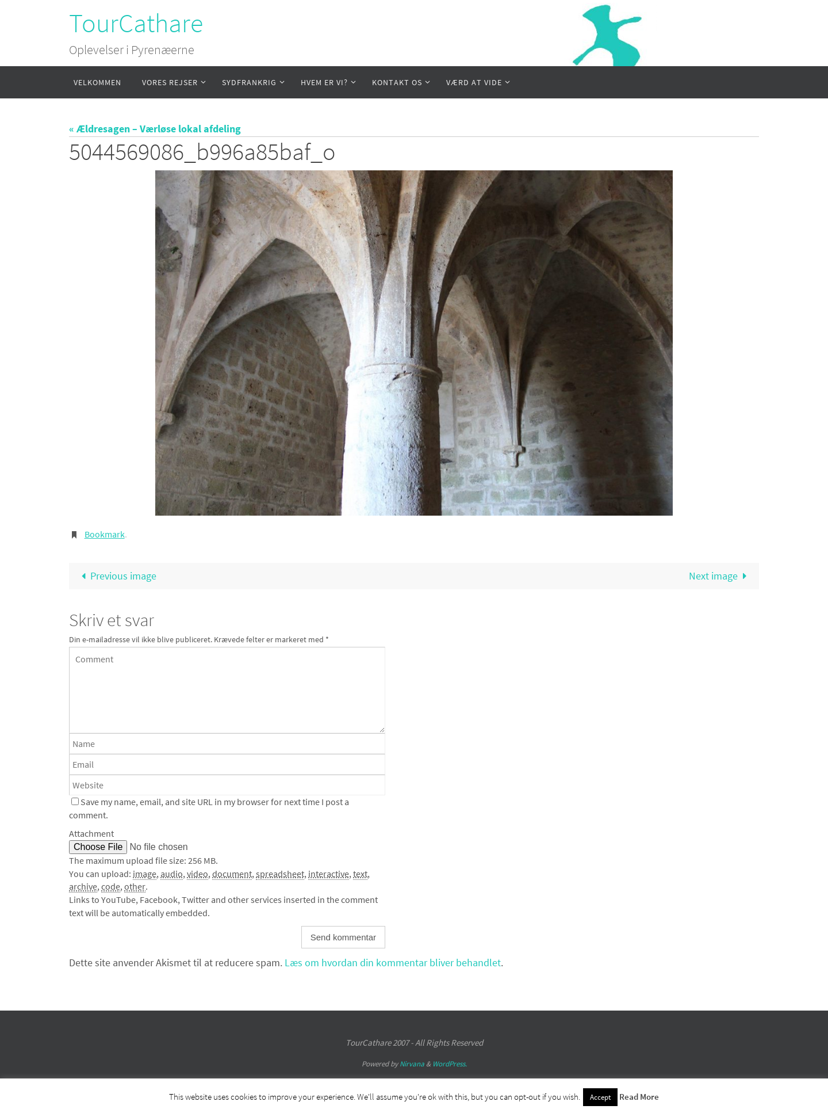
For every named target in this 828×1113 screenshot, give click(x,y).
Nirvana (412, 1064)
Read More (639, 1096)
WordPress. (449, 1064)
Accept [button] (600, 1097)
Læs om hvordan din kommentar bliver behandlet (393, 962)
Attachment (91, 833)
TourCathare (136, 23)
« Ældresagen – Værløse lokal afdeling (155, 128)
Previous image (116, 575)
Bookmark (105, 534)
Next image (720, 575)
